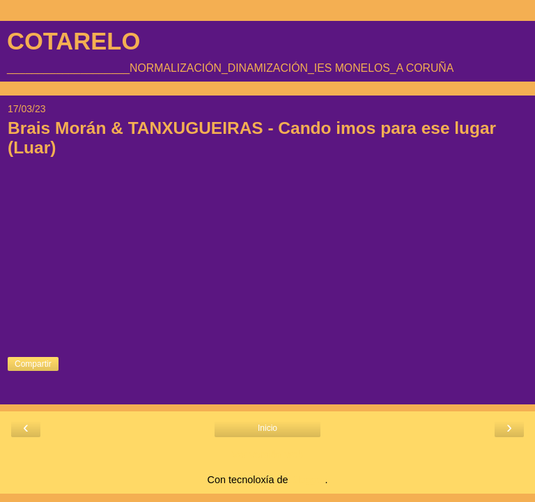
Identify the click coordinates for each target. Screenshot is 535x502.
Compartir (33, 364)
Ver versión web (267, 454)
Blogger (308, 479)
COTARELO (73, 41)
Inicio (267, 428)
